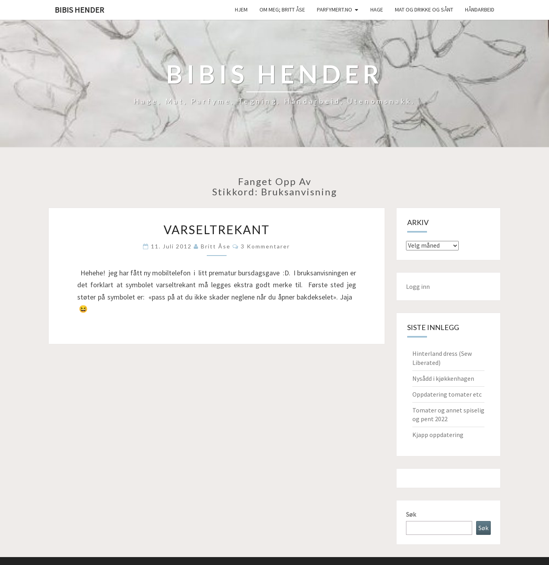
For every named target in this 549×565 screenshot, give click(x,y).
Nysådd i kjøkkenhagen (443, 378)
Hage (376, 9)
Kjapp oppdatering (437, 435)
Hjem (241, 9)
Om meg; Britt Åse (282, 9)
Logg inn (418, 286)
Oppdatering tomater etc (447, 394)
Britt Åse (216, 246)
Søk (411, 514)
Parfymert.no (334, 9)
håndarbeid (479, 9)
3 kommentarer (265, 246)
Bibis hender (79, 10)
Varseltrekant (217, 229)
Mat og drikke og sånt (424, 9)
